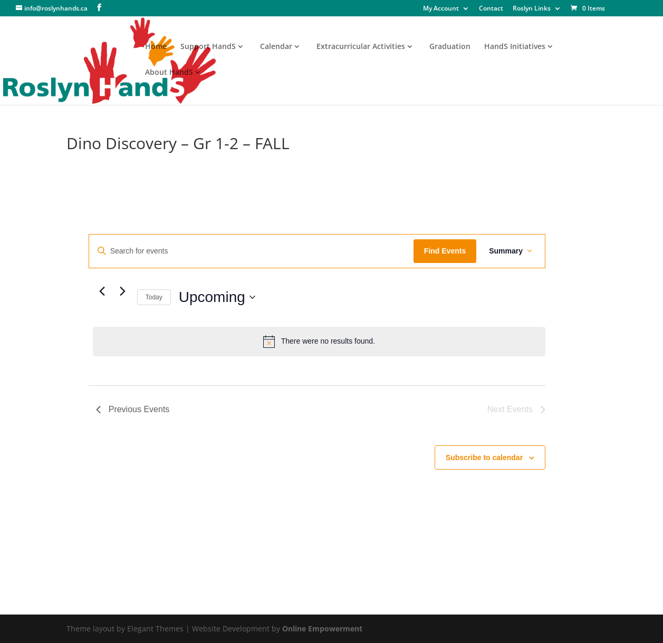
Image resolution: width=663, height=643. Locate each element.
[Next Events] (123, 291)
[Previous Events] (102, 291)
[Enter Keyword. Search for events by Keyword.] (251, 251)
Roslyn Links (532, 9)
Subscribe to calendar (484, 457)
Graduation (449, 47)
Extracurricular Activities (360, 47)
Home (156, 47)
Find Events (445, 251)
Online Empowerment (322, 628)
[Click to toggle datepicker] (217, 297)
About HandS (169, 73)
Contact (491, 9)
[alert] (319, 341)
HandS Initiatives (514, 47)
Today (154, 297)
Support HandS (208, 47)
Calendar (276, 47)
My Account (441, 9)
